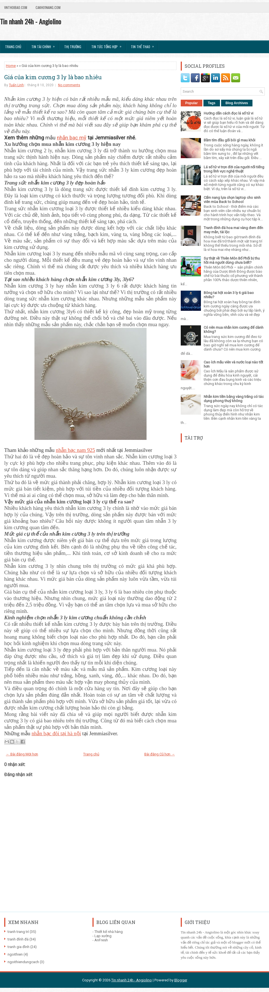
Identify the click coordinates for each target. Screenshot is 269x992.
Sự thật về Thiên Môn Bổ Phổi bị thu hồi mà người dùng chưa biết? (232, 260)
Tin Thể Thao (144, 45)
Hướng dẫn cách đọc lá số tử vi (228, 113)
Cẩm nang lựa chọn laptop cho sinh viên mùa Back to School (232, 199)
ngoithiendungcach (23, 962)
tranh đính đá (18, 939)
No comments (69, 85)
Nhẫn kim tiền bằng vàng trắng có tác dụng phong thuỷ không (234, 399)
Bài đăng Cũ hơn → (159, 754)
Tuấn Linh (16, 85)
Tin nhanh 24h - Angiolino (30, 21)
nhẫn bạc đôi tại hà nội (56, 733)
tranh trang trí (18, 932)
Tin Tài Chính (44, 45)
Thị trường (72, 46)
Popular (191, 103)
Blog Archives (237, 103)
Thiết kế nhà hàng (108, 932)
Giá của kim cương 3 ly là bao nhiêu (53, 77)
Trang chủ (13, 46)
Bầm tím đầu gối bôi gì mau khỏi (229, 140)
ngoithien (15, 954)
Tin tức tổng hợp (108, 45)
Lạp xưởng (103, 936)
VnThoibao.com (15, 7)
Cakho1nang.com (48, 7)
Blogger (180, 980)
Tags (211, 103)
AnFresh (101, 940)
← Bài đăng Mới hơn (22, 754)
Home (11, 66)
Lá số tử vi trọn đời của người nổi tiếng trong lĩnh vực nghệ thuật (234, 169)
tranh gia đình (18, 947)
